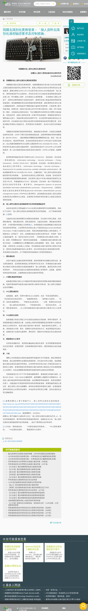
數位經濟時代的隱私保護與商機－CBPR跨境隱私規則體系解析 (31, 454)
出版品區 (51, 12)
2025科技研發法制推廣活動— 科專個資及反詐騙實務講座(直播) (32, 459)
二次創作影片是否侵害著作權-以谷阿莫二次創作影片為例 (23, 571)
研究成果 (37, 12)
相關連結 (75, 592)
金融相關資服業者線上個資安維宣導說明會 (24, 500)
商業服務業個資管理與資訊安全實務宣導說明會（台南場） (30, 510)
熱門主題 (80, 28)
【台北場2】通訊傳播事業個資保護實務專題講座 (26, 495)
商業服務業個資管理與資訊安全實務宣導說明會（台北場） (30, 515)
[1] (7, 214)
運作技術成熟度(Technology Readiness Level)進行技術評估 (23, 577)
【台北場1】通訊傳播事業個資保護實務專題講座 (26, 493)
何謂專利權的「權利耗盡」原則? (58, 577)
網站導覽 (46, 602)
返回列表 (13, 23)
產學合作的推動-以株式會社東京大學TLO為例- (63, 580)
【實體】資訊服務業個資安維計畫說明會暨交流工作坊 (28, 487)
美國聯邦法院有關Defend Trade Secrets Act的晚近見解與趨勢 (23, 574)
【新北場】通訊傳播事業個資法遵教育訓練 (24, 472)
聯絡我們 (46, 598)
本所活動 (22, 12)
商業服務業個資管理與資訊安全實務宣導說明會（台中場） (30, 513)
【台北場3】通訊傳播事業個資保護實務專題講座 (26, 498)
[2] (31, 225)
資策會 (66, 592)
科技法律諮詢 (68, 12)
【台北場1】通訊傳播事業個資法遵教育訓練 (24, 467)
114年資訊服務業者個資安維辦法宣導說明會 (25, 482)
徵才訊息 (46, 595)
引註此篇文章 (56, 523)
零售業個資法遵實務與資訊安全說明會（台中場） (26, 490)
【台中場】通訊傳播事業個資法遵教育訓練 (24, 469)
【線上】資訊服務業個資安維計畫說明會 (23, 485)
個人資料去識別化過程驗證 (13, 441)
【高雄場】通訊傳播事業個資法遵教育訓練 (24, 474)
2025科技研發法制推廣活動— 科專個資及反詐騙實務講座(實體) (32, 456)
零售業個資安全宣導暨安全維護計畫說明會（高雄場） (28, 461)
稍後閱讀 (81, 54)
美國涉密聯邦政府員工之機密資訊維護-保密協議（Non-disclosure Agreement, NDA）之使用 (23, 580)
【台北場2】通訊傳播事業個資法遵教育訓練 (24, 477)
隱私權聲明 (47, 592)
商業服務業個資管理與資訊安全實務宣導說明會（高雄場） (30, 508)
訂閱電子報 (65, 4)
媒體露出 (83, 12)
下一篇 (55, 22)
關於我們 (7, 12)
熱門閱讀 (80, 47)
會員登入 (76, 4)
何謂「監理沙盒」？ (53, 570)
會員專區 (80, 35)
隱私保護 (68, 51)
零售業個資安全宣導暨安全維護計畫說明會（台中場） (28, 464)
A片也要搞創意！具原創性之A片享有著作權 (62, 574)
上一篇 (43, 22)
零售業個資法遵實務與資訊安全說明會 (22, 480)
